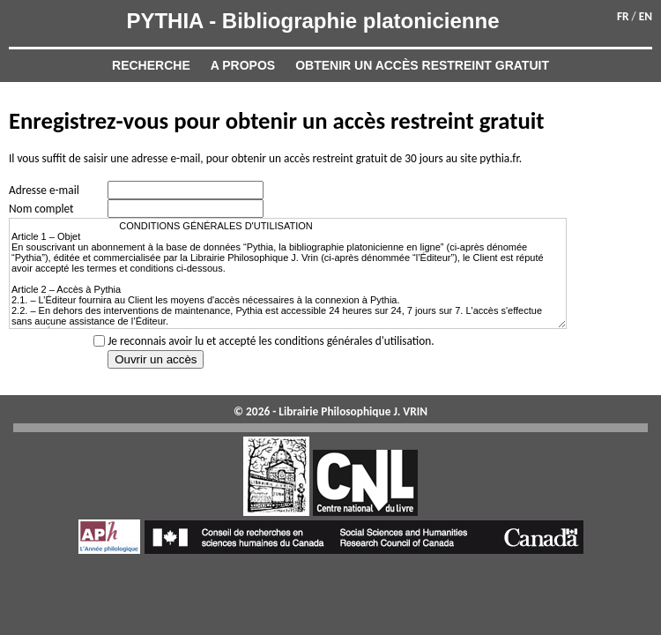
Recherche (151, 65)
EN (645, 16)
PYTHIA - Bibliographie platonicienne (312, 21)
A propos (243, 65)
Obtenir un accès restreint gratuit (422, 65)
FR (623, 16)
